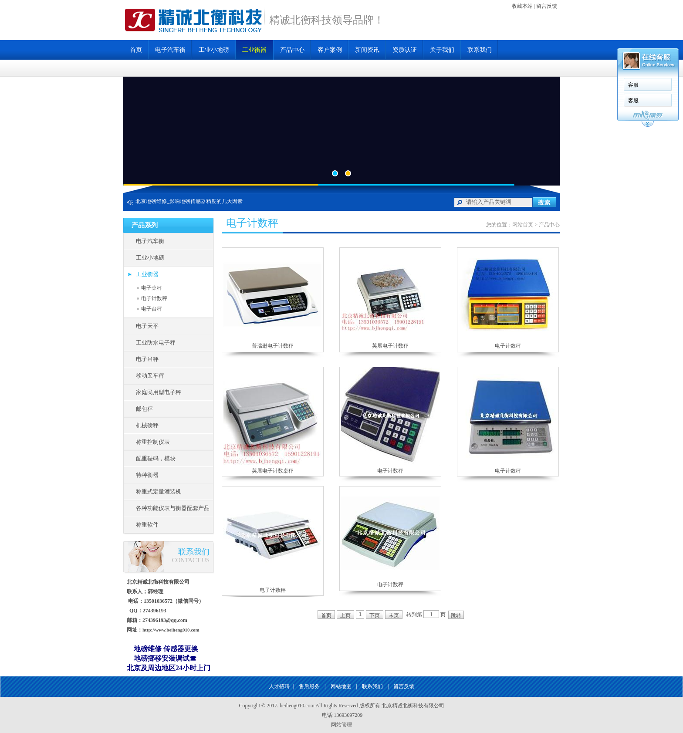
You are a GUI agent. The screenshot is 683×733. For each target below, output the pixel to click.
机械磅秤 (147, 425)
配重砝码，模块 (156, 458)
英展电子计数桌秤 (273, 471)
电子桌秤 (151, 288)
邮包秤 (144, 408)
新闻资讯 (367, 50)
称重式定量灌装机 (158, 491)
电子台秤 (151, 309)
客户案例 (330, 50)
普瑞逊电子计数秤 (273, 346)
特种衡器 (147, 475)
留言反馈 (546, 6)
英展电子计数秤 (390, 346)
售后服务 (309, 686)
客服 (633, 85)
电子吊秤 (147, 359)
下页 (374, 615)
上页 (345, 615)
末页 (394, 615)
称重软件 (147, 524)
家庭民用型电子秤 (158, 392)
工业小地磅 (214, 50)
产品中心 (292, 50)
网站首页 (522, 225)
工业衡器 (254, 50)
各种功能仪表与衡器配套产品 (173, 508)
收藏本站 (522, 6)
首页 (136, 50)
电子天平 (147, 326)
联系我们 (479, 50)
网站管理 (341, 725)
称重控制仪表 (153, 442)
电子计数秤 (154, 298)
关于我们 (442, 50)
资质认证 (404, 50)
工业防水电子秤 (156, 342)
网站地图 (341, 686)
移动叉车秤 (150, 375)
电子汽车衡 (170, 50)
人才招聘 (279, 686)
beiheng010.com (297, 706)
